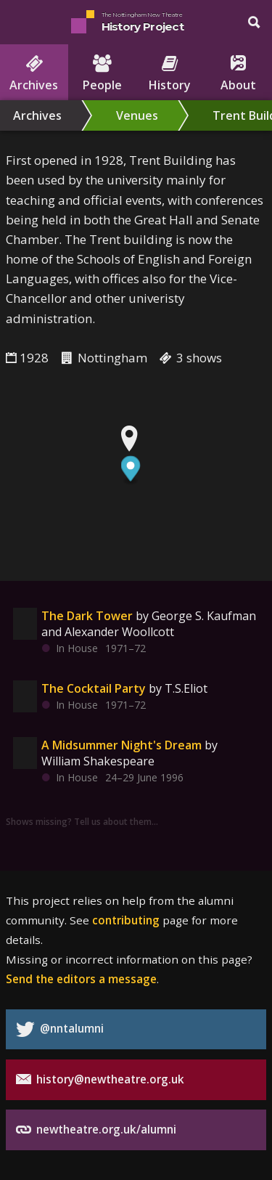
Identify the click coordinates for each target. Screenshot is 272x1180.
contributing (126, 920)
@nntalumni (60, 1029)
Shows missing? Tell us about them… (82, 821)
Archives (37, 115)
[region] (136, 492)
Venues (137, 115)
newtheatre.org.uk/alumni (96, 1129)
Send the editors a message (81, 979)
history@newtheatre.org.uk (100, 1079)
